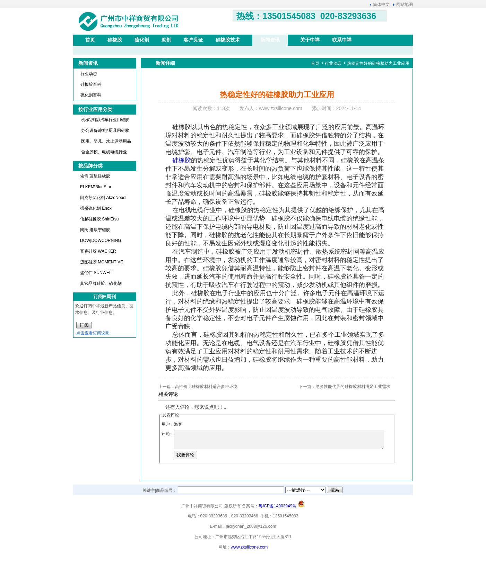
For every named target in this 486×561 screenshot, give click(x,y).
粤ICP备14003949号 (277, 506)
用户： (168, 424)
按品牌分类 (90, 166)
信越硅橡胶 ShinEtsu (99, 219)
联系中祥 (342, 40)
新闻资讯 (270, 40)
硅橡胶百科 (90, 84)
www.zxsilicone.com (249, 547)
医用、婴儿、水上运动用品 (106, 141)
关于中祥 (310, 40)
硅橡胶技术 (228, 40)
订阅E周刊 (104, 296)
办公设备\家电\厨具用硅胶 (105, 130)
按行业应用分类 (95, 109)
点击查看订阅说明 (93, 333)
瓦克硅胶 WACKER (98, 251)
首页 (90, 40)
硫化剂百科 (90, 95)
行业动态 (88, 73)
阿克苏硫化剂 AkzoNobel (103, 197)
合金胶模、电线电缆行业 (104, 152)
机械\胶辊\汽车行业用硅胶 (105, 119)
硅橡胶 (114, 40)
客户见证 (193, 40)
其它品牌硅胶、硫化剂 (101, 283)
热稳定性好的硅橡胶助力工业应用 (378, 63)
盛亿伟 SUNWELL (97, 272)
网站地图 (404, 4)
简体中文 (381, 4)
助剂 (166, 40)
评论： (168, 433)
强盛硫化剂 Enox (96, 208)
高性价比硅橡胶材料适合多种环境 (206, 386)
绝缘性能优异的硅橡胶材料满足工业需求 (352, 386)
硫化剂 (141, 40)
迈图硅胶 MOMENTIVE (101, 262)
